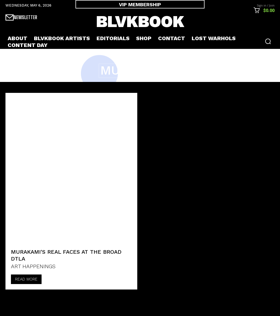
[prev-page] (11, 298)
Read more (26, 279)
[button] (268, 41)
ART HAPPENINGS (33, 266)
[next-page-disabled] (25, 298)
